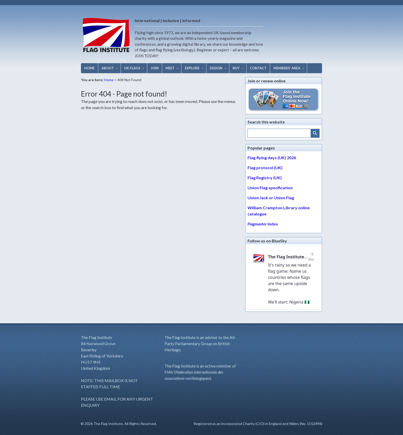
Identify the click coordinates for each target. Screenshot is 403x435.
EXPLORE (192, 68)
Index (263, 223)
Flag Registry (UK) (265, 177)
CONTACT (258, 68)
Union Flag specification (270, 187)
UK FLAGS (132, 68)
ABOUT (108, 68)
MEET (170, 68)
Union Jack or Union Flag (271, 197)
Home (109, 80)
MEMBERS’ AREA (286, 68)
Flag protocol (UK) (265, 167)
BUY (236, 68)
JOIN (155, 68)
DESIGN (216, 68)
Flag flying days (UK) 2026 (272, 157)
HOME (89, 68)
